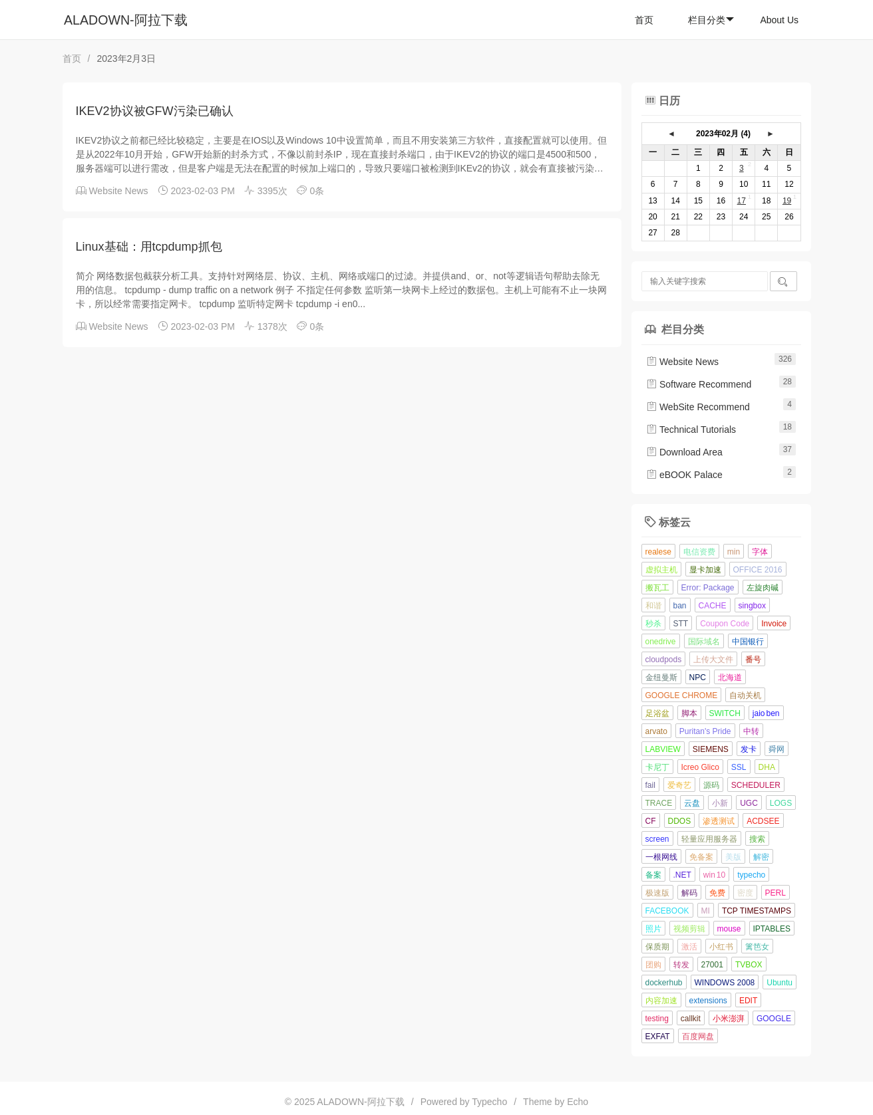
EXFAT (657, 1036)
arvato (656, 731)
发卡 (749, 749)
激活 (689, 946)
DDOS (679, 821)
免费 (717, 893)
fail (650, 785)
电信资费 (699, 552)
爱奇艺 (679, 785)
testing (657, 1018)
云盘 (692, 803)
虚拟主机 (661, 569)
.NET (682, 875)
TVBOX (749, 964)
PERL (775, 893)
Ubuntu (779, 982)
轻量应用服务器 (709, 839)
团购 (653, 964)
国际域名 (704, 641)
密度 (745, 893)
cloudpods (663, 659)
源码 (711, 785)
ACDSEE (763, 821)
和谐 (653, 605)
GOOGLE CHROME (681, 695)
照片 (653, 928)
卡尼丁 (657, 767)
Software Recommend (698, 384)
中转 (751, 731)
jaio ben (766, 713)
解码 (689, 893)
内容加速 (661, 1000)
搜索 (757, 839)
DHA (767, 767)
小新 (720, 803)
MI (705, 911)
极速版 (657, 893)
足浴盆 (657, 713)
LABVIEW (663, 749)
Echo (577, 1101)
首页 (644, 20)
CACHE (713, 605)
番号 (753, 659)
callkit (691, 1018)
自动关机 (745, 695)
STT (681, 623)
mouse (729, 928)
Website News (118, 191)
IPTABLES (771, 928)
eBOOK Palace (684, 474)
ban (680, 605)
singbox (752, 605)
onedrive (660, 641)
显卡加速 (705, 569)
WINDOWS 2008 (725, 982)
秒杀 (653, 623)
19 (787, 200)
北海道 (730, 677)
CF (650, 821)
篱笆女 (757, 946)
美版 (733, 857)
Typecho (489, 1101)
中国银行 (748, 641)
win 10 (714, 875)
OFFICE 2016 (758, 569)
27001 (712, 964)
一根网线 (661, 857)
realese (658, 552)
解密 (761, 857)
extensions (708, 1000)
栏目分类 (711, 20)
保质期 (657, 946)
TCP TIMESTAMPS (756, 911)
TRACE (659, 803)
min (733, 552)
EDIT (748, 1000)
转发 (681, 964)
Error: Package (708, 587)
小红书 (721, 946)
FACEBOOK (667, 911)
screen (657, 839)
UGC (749, 803)
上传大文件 (713, 659)
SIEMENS (711, 749)
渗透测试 (719, 821)
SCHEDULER (756, 785)
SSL (739, 767)
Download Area (684, 452)
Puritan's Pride (705, 731)
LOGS (781, 803)
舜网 (777, 749)
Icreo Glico (700, 767)
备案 (653, 875)
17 (741, 200)
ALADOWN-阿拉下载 (126, 20)
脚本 (689, 713)
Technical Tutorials (691, 429)
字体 (760, 552)
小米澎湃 (729, 1018)
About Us (779, 20)
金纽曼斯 (661, 677)
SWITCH (725, 713)
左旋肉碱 (763, 587)
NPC (697, 677)
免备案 (701, 857)
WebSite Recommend (698, 407)
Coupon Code (724, 623)
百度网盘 (698, 1036)
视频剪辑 (689, 928)
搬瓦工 (657, 587)
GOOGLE (774, 1018)
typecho (751, 875)
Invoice (773, 623)
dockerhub (664, 982)
